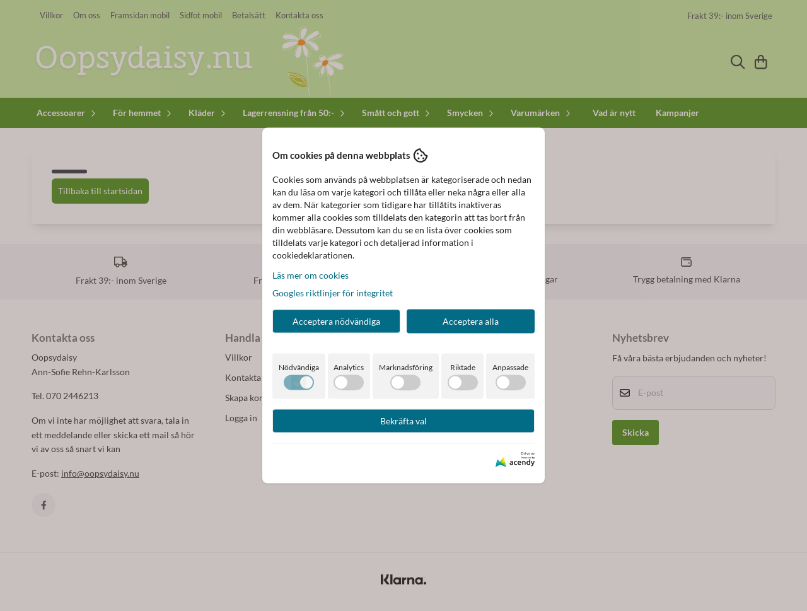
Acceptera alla (471, 320)
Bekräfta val (403, 420)
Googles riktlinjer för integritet (332, 292)
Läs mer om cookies (310, 274)
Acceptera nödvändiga (336, 320)
